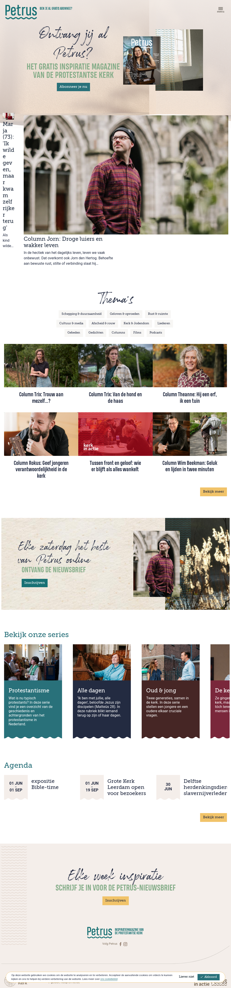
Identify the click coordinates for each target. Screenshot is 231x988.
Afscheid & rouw (103, 271)
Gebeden (73, 281)
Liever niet (186, 976)
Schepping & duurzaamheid (82, 262)
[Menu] (220, 11)
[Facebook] (121, 892)
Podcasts (156, 281)
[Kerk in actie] (202, 930)
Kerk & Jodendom (136, 271)
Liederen (163, 271)
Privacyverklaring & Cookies (209, 965)
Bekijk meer (213, 440)
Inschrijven (34, 531)
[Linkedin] (31, 966)
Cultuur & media (71, 271)
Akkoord (208, 977)
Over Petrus (26, 951)
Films (137, 281)
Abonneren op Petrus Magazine (39, 947)
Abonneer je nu (73, 87)
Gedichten (95, 281)
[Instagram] (125, 892)
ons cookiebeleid (110, 979)
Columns (118, 281)
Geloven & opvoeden (124, 262)
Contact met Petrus (31, 942)
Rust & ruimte (158, 262)
